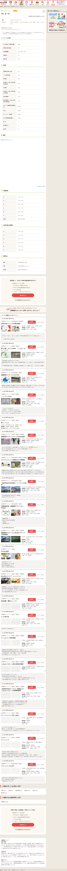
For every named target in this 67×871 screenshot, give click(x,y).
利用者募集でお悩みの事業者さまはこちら (36, 16)
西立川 (27, 790)
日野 (35, 790)
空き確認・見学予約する (32, 322)
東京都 (5, 801)
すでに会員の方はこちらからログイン (23, 300)
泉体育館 (18, 790)
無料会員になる (23, 295)
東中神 (4, 792)
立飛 (10, 790)
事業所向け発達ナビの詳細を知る (57, 30)
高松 (3, 790)
